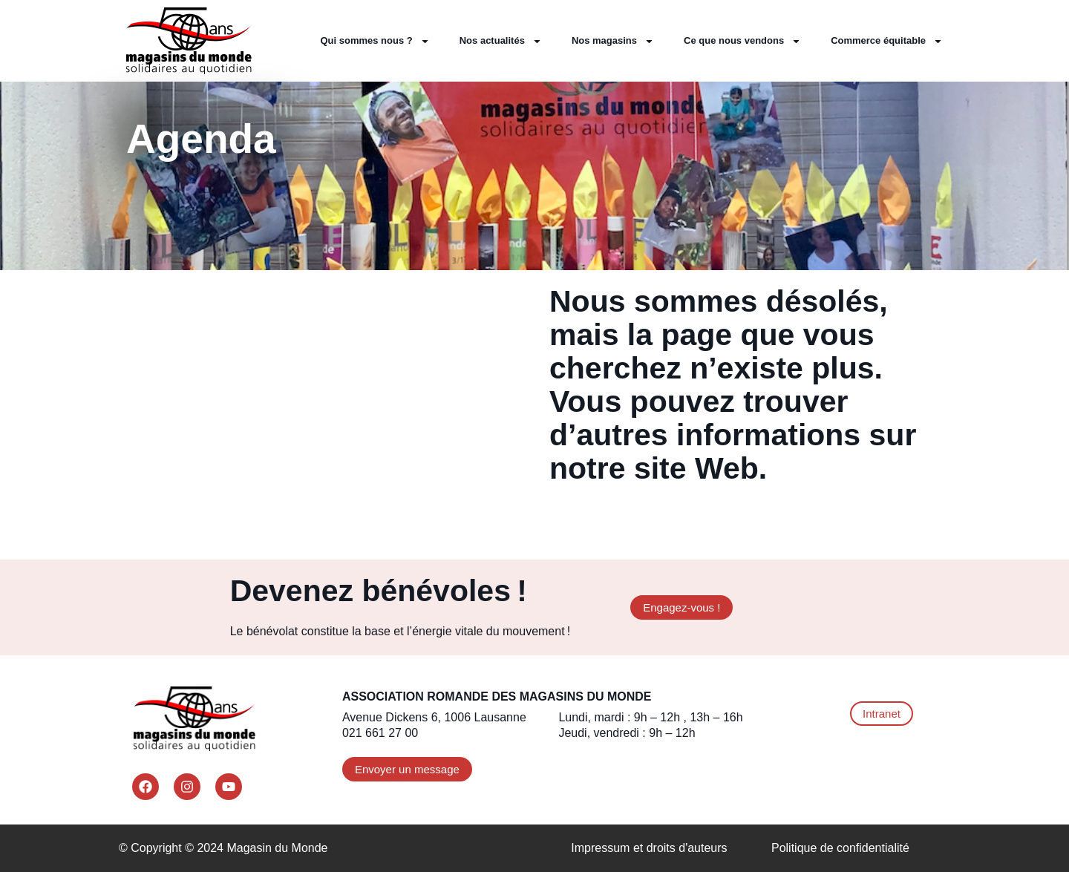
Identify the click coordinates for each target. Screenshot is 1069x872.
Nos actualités (501, 41)
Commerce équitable (887, 41)
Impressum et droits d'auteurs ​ (650, 848)
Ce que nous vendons (742, 41)
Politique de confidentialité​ (840, 848)
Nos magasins (613, 41)
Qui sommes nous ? (374, 41)
